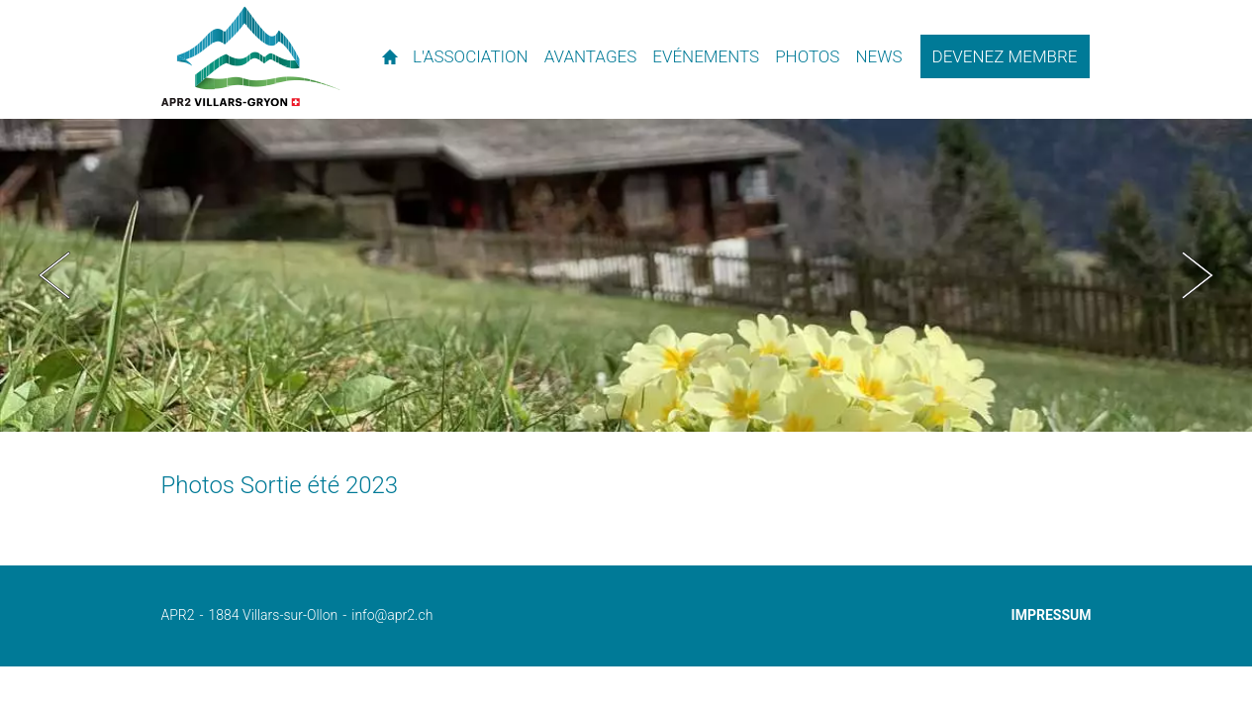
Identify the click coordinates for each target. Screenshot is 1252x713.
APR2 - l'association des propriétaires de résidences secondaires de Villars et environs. (250, 56)
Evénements (705, 56)
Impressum (1051, 615)
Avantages (590, 56)
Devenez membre (1005, 56)
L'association (471, 56)
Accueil (389, 56)
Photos (807, 56)
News (878, 56)
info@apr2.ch (392, 615)
